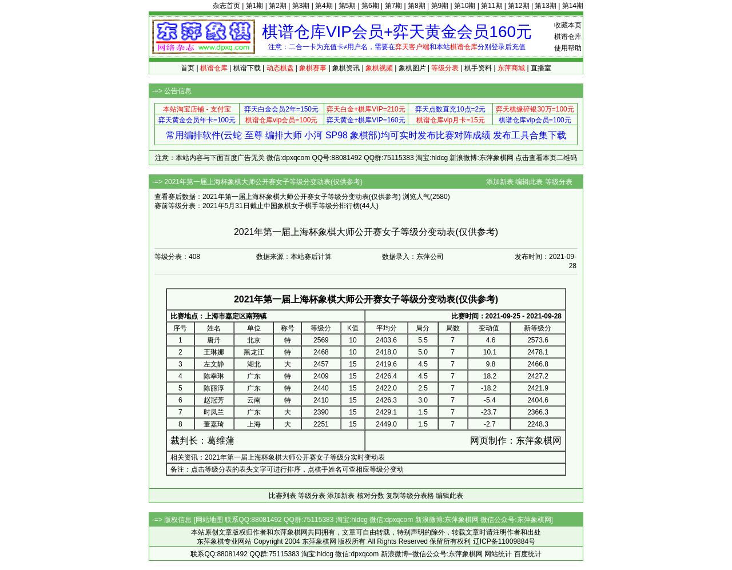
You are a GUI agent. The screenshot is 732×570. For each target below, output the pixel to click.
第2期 (278, 6)
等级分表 (558, 182)
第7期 (394, 6)
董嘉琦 (214, 424)
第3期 (301, 6)
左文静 (214, 364)
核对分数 (370, 496)
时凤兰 (214, 412)
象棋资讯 (346, 68)
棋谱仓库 (568, 37)
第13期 (545, 6)
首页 (187, 68)
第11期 (491, 6)
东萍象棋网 (539, 440)
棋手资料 (478, 68)
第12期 (518, 6)
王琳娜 (214, 352)
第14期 (572, 6)
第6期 (370, 6)
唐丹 (214, 340)
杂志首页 (226, 6)
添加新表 (500, 182)
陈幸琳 (214, 376)
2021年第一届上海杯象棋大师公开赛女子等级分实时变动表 (295, 457)
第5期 (347, 6)
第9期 (440, 6)
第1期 (255, 6)
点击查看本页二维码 (546, 158)
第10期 (464, 6)
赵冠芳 (214, 400)
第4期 (324, 6)
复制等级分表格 (410, 496)
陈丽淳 (214, 388)
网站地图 (209, 520)
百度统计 (528, 554)
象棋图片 (412, 68)
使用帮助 (568, 48)
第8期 (416, 6)
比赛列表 (282, 496)
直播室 (541, 68)
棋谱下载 (247, 68)
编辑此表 (529, 182)
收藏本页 (568, 25)
